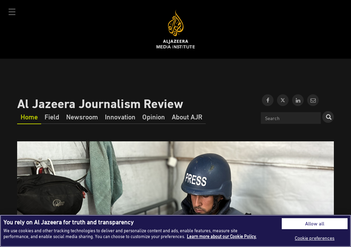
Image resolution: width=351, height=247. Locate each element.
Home (29, 117)
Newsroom (82, 117)
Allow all (314, 223)
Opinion (153, 117)
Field (52, 117)
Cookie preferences (315, 238)
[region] (175, 231)
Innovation (120, 117)
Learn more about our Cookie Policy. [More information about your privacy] (221, 236)
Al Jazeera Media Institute (175, 29)
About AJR (187, 117)
